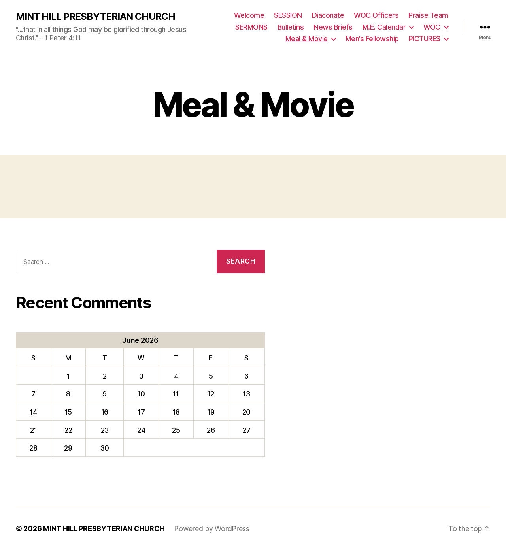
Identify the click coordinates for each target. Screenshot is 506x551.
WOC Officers (376, 15)
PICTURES (424, 38)
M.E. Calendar (384, 27)
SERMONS (251, 27)
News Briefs (333, 27)
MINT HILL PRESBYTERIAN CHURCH (95, 16)
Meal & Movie (306, 38)
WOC (431, 27)
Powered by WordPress (211, 529)
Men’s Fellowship (372, 38)
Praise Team (428, 15)
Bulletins (291, 27)
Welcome (249, 15)
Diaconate (328, 15)
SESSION (288, 15)
